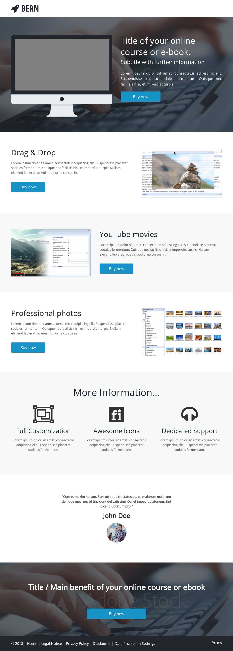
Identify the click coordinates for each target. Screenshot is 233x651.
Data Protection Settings (135, 643)
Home (32, 643)
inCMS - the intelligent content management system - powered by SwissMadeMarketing (217, 643)
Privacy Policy (77, 643)
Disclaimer (102, 643)
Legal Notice (51, 643)
